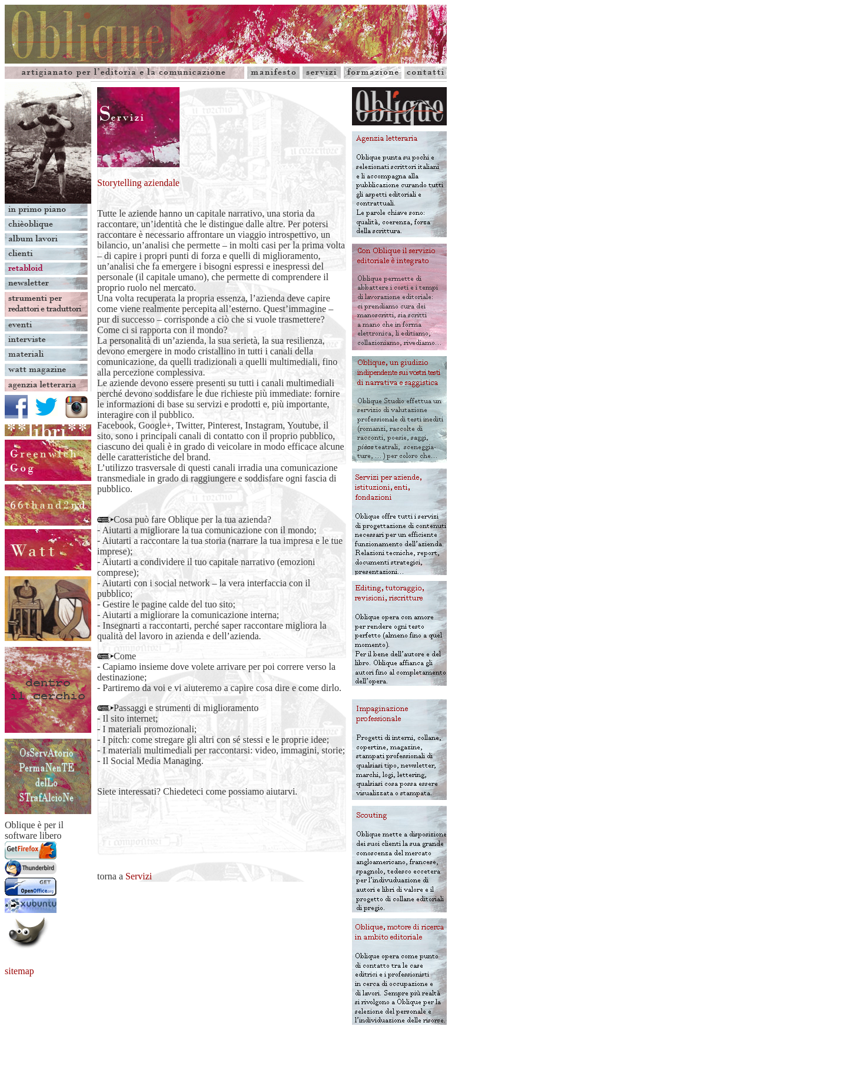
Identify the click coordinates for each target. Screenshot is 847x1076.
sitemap (19, 971)
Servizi (138, 876)
